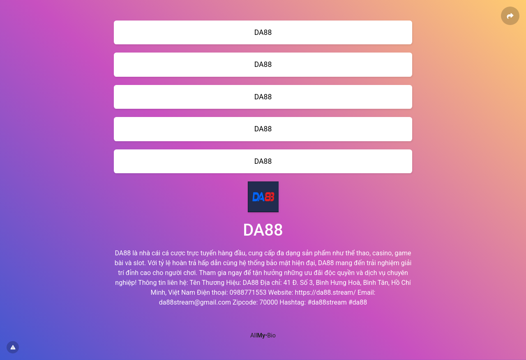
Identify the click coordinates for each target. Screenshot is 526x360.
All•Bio (263, 335)
